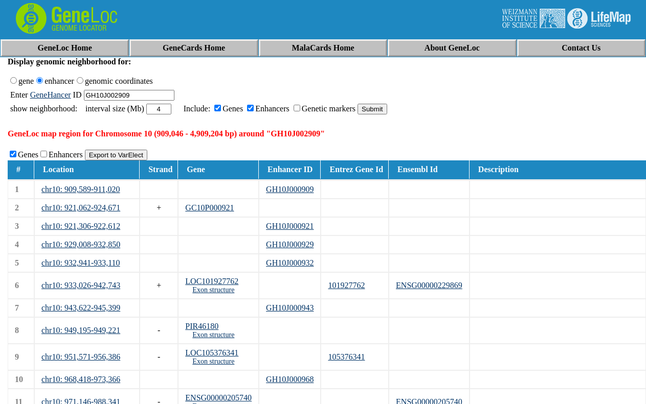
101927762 (346, 285)
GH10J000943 (290, 307)
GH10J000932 (290, 262)
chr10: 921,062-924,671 (80, 207)
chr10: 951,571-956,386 (80, 356)
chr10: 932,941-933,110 (80, 262)
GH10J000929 (290, 244)
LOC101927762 (211, 281)
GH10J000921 (290, 226)
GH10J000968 (290, 379)
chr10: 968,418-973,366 (80, 379)
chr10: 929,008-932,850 (80, 244)
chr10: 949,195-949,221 (80, 330)
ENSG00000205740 (218, 397)
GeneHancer (50, 94)
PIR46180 (201, 326)
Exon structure (213, 290)
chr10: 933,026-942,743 (80, 285)
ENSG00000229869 (429, 285)
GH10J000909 (290, 189)
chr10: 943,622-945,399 (80, 307)
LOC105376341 (211, 352)
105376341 (346, 356)
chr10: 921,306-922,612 (80, 226)
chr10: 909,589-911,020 (80, 189)
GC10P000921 (209, 207)
